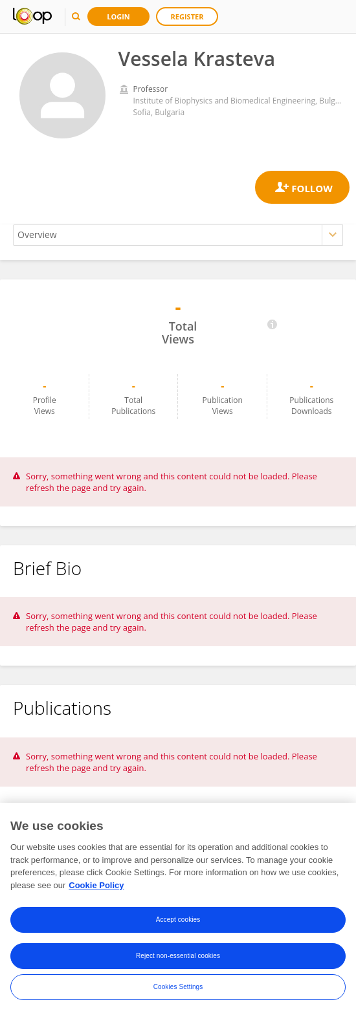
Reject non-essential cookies (178, 960)
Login (118, 16)
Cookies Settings (178, 991)
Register (187, 16)
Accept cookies (178, 924)
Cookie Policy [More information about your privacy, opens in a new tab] (96, 889)
